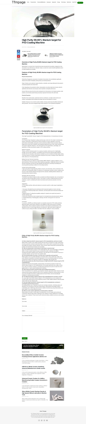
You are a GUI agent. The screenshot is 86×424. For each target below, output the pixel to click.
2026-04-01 (30, 57)
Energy (58, 2)
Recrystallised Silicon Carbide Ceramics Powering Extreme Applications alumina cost (34, 55)
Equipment (54, 2)
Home (28, 2)
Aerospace (49, 2)
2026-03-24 (52, 57)
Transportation (33, 2)
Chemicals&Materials (41, 2)
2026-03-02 (24, 383)
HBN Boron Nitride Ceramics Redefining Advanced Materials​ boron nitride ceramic (56, 55)
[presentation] (30, 334)
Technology (63, 2)
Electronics (69, 2)
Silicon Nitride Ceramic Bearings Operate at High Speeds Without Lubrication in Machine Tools (34, 393)
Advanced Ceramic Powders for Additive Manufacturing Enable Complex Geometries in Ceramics (34, 380)
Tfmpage (18, 2)
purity (26, 341)
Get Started (80, 3)
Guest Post (74, 2)
